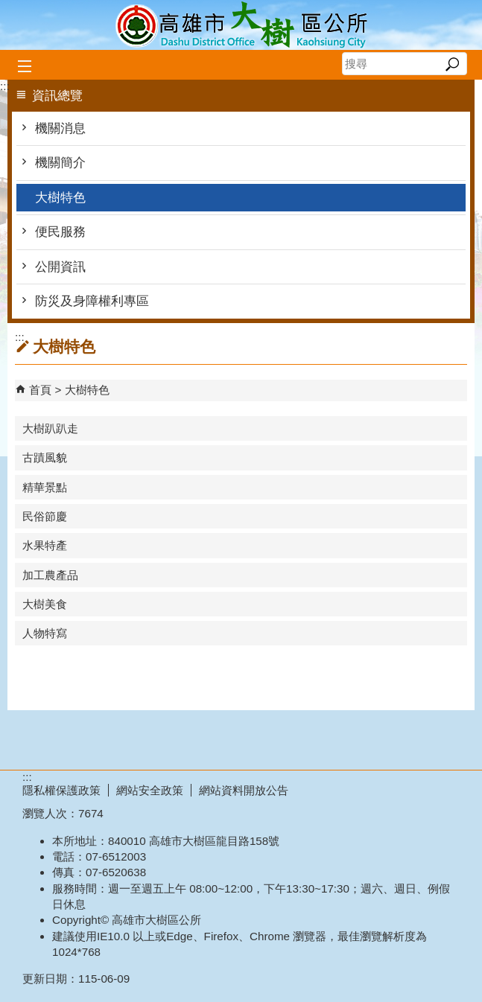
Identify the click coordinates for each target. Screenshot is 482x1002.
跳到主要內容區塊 (7, 7)
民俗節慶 (44, 516)
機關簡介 (60, 163)
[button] (452, 64)
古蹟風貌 (44, 457)
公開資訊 (60, 267)
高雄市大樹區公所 (241, 25)
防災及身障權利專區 (92, 301)
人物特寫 (44, 633)
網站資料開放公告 (243, 790)
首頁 (40, 389)
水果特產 (44, 545)
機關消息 (60, 128)
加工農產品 (50, 575)
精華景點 (44, 487)
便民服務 (60, 232)
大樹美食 (44, 604)
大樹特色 (60, 198)
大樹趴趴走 (50, 428)
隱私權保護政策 (61, 790)
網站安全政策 (149, 790)
